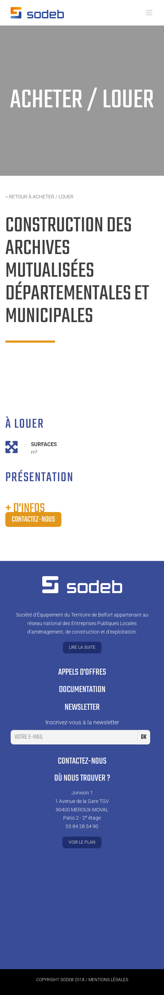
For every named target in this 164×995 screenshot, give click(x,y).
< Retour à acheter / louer (39, 196)
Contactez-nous (33, 519)
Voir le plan (82, 842)
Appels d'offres (82, 672)
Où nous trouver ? (82, 778)
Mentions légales (108, 979)
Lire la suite (82, 647)
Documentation (82, 690)
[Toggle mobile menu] (149, 12)
